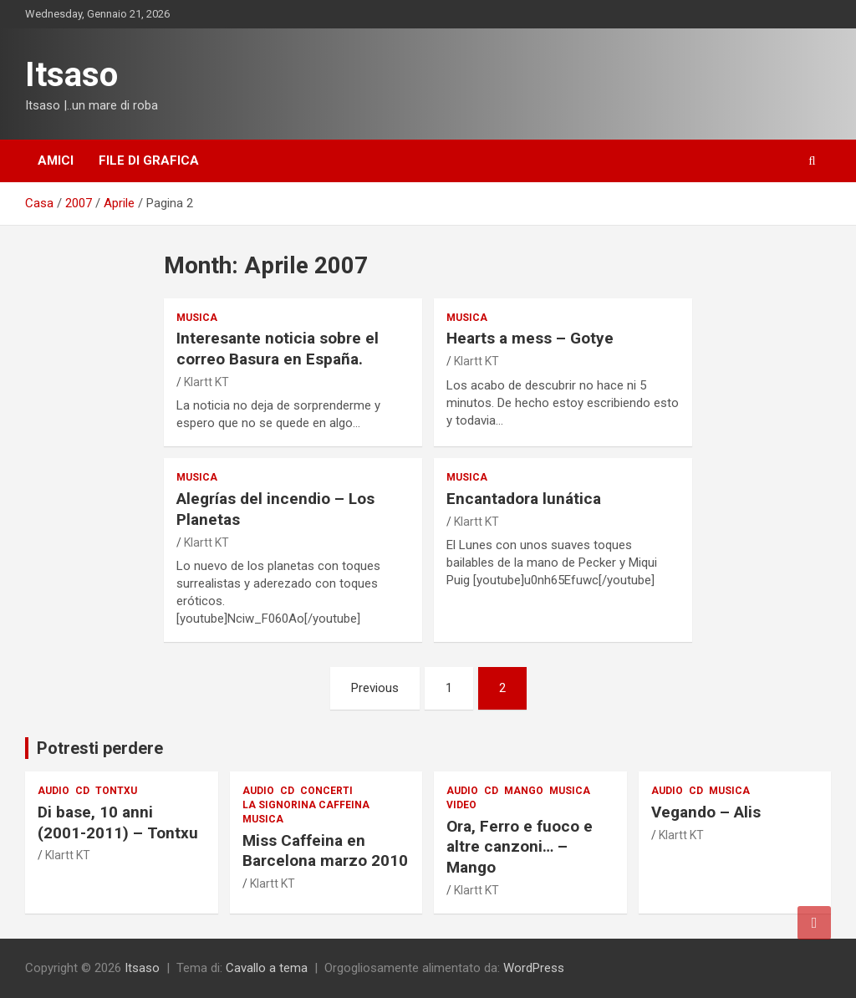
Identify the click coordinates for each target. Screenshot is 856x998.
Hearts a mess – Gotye (530, 338)
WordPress (533, 967)
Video (461, 805)
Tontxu (116, 791)
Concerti (326, 791)
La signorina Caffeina (305, 805)
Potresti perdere (100, 748)
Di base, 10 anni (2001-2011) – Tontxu (118, 822)
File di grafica (149, 160)
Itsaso (71, 74)
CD (82, 791)
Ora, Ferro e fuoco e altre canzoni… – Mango (519, 847)
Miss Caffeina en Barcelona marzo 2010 (325, 851)
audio (53, 791)
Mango (523, 791)
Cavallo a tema (267, 967)
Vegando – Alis (706, 812)
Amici (56, 160)
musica (196, 317)
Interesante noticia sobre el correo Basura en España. (277, 348)
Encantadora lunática (523, 498)
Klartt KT (206, 382)
